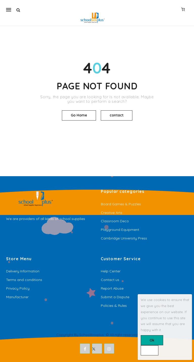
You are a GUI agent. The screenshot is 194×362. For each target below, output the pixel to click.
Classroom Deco (115, 221)
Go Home (79, 115)
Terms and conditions (24, 279)
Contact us (110, 279)
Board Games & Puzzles (121, 204)
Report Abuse (112, 288)
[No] (149, 350)
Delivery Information (22, 271)
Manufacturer (17, 297)
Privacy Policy (18, 288)
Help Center (110, 271)
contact (117, 115)
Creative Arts (111, 212)
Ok (152, 340)
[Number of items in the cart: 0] (183, 9)
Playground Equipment (120, 229)
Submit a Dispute (115, 297)
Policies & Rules (114, 305)
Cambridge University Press (124, 238)
